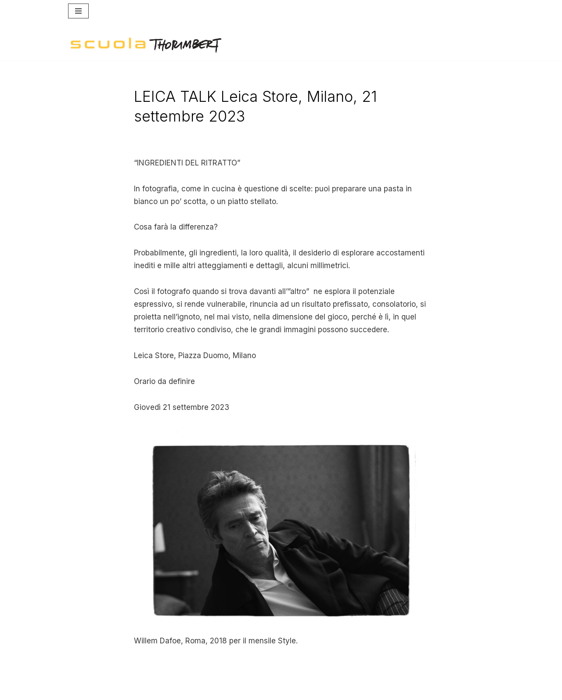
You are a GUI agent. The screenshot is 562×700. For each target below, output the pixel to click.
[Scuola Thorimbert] (146, 45)
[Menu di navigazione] (78, 11)
